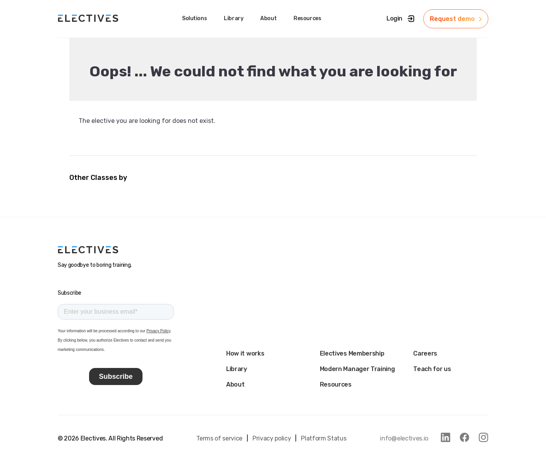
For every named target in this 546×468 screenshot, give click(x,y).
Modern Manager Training (357, 369)
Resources (336, 384)
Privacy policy (271, 438)
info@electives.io (404, 438)
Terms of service (219, 438)
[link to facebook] (464, 437)
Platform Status (323, 438)
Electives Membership (352, 353)
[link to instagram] (483, 437)
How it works (245, 353)
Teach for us (432, 369)
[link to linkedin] (445, 437)
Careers (425, 353)
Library (236, 369)
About (235, 384)
